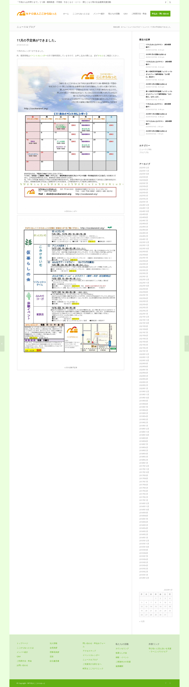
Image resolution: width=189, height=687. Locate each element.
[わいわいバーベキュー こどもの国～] (2, 344)
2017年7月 (143, 481)
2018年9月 (143, 438)
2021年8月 (143, 329)
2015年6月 (143, 559)
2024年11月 (144, 208)
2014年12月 (144, 578)
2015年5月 (143, 562)
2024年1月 (143, 239)
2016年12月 (144, 503)
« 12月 (142, 621)
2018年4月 (143, 453)
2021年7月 (143, 332)
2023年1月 (143, 276)
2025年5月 (143, 189)
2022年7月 (143, 295)
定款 (52, 656)
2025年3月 (143, 195)
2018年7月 (143, 444)
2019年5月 (143, 413)
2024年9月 (143, 214)
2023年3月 (143, 270)
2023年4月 (143, 267)
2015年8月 (143, 553)
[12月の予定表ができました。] (187, 344)
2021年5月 (143, 338)
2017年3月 (143, 494)
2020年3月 (143, 382)
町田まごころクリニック (93, 668)
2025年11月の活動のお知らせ (156, 114)
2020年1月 (143, 388)
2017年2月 (143, 497)
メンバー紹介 (22, 652)
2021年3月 (143, 344)
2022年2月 (143, 310)
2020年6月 (143, 372)
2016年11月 (144, 506)
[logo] (37, 13)
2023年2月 (143, 273)
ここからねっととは (25, 647)
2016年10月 (144, 509)
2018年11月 (144, 432)
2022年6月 (143, 298)
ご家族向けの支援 (123, 661)
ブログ (142, 152)
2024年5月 (143, 226)
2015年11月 (144, 543)
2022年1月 (143, 313)
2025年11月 (144, 170)
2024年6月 (143, 223)
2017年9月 (143, 475)
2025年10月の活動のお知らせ (156, 131)
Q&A (19, 656)
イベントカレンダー (38, 55)
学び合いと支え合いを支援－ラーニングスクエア (160, 650)
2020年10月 (144, 360)
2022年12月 (144, 279)
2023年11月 (144, 245)
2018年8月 (143, 441)
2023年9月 (143, 251)
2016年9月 (143, 512)
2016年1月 (143, 537)
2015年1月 (143, 574)
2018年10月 (144, 435)
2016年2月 (143, 534)
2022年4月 (143, 304)
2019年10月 (144, 397)
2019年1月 (143, 425)
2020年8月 (143, 366)
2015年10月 (144, 547)
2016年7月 (143, 519)
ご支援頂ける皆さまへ (92, 664)
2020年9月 (143, 363)
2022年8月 (143, 292)
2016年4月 (143, 528)
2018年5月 (143, 450)
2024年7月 (143, 220)
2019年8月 (143, 404)
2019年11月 (144, 394)
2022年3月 (143, 307)
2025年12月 (144, 167)
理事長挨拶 (54, 652)
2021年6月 (143, 335)
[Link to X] (170, 2)
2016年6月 (143, 522)
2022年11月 (144, 282)
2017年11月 (144, 469)
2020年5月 (143, 376)
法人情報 (53, 643)
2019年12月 (144, 391)
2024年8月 (143, 217)
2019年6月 (143, 410)
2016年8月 (143, 515)
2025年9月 (143, 177)
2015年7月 (143, 556)
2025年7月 (143, 183)
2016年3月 (143, 531)
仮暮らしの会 (121, 652)
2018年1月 (143, 463)
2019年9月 (143, 400)
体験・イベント (122, 657)
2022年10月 (144, 285)
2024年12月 (144, 205)
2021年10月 (144, 323)
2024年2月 (143, 236)
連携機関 (119, 666)
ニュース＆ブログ (26, 26)
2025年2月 (143, 198)
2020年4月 (143, 379)
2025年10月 (144, 174)
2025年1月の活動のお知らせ (156, 54)
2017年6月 (143, 484)
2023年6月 (143, 261)
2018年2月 (143, 460)
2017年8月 (143, 478)
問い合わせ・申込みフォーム (94, 645)
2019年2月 (143, 422)
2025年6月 (143, 186)
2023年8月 (143, 254)
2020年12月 (144, 354)
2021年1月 (143, 351)
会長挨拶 (53, 647)
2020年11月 (144, 357)
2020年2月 (143, 385)
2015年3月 (143, 568)
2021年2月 (143, 348)
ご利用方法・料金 (24, 661)
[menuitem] (66, 13)
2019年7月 (143, 407)
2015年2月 (143, 571)
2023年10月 (144, 248)
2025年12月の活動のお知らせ (156, 84)
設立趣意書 (54, 661)
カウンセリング (122, 648)
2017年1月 (143, 500)
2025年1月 (143, 201)
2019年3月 (143, 419)
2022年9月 (143, 289)
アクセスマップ (89, 650)
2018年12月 (144, 428)
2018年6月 (143, 447)
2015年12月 (144, 540)
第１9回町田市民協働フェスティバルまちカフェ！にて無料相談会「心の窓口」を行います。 (159, 94)
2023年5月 (143, 264)
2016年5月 (143, 525)
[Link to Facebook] (166, 2)
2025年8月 (143, 180)
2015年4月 (143, 565)
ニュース (143, 149)
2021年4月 (143, 341)
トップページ (22, 643)
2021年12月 (144, 316)
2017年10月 (144, 472)
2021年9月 (143, 326)
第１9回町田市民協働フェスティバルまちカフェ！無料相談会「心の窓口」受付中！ (159, 74)
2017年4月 (143, 491)
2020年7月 (143, 369)
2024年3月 (143, 233)
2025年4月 (143, 192)
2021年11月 (144, 320)
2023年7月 (143, 257)
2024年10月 (144, 211)
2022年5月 (143, 301)
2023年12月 (144, 242)
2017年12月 (144, 466)
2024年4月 (143, 229)
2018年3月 (143, 456)
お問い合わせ (22, 665)
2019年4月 (143, 416)
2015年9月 (143, 550)
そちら (100, 55)
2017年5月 (143, 488)
